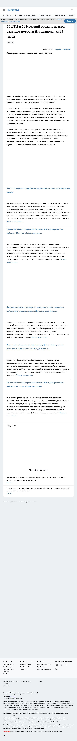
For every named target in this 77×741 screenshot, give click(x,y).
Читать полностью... (15, 221)
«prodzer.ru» (16, 691)
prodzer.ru (18, 705)
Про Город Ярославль (43, 662)
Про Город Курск (8, 667)
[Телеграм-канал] (66, 665)
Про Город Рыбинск (25, 667)
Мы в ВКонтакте (60, 15)
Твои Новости (24, 669)
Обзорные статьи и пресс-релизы (25, 15)
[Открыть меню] (4, 10)
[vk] (9, 425)
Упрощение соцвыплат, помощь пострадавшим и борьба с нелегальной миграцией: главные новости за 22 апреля (38, 491)
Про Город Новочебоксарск (28, 662)
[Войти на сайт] (72, 10)
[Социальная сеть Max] (56, 669)
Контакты (6, 685)
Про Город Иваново (25, 664)
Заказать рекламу (45, 15)
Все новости (7, 15)
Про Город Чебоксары (9, 662)
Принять (70, 21)
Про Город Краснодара (9, 674)
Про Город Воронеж (9, 664)
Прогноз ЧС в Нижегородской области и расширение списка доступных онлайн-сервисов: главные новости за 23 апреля (38, 480)
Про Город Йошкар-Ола (44, 664)
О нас (40, 681)
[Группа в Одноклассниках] (61, 665)
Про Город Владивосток (44, 669)
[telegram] (16, 425)
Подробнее (56, 722)
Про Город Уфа (41, 667)
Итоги (10, 42)
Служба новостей (62, 49)
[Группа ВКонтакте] (56, 665)
